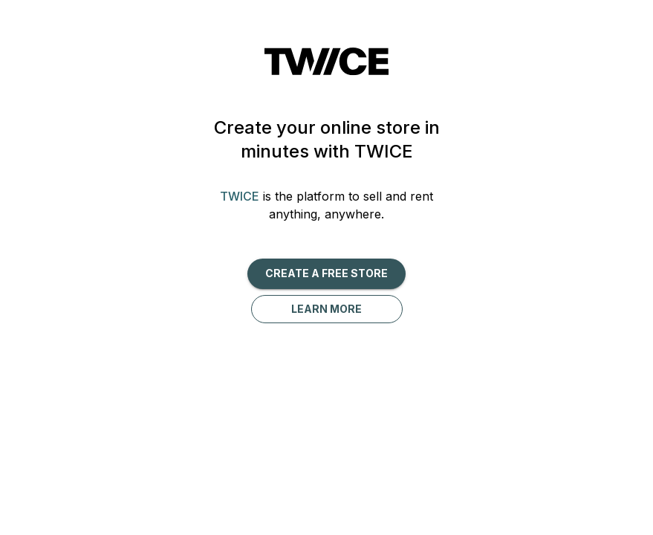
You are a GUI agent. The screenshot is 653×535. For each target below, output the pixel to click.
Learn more (326, 308)
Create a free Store (326, 273)
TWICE (239, 196)
